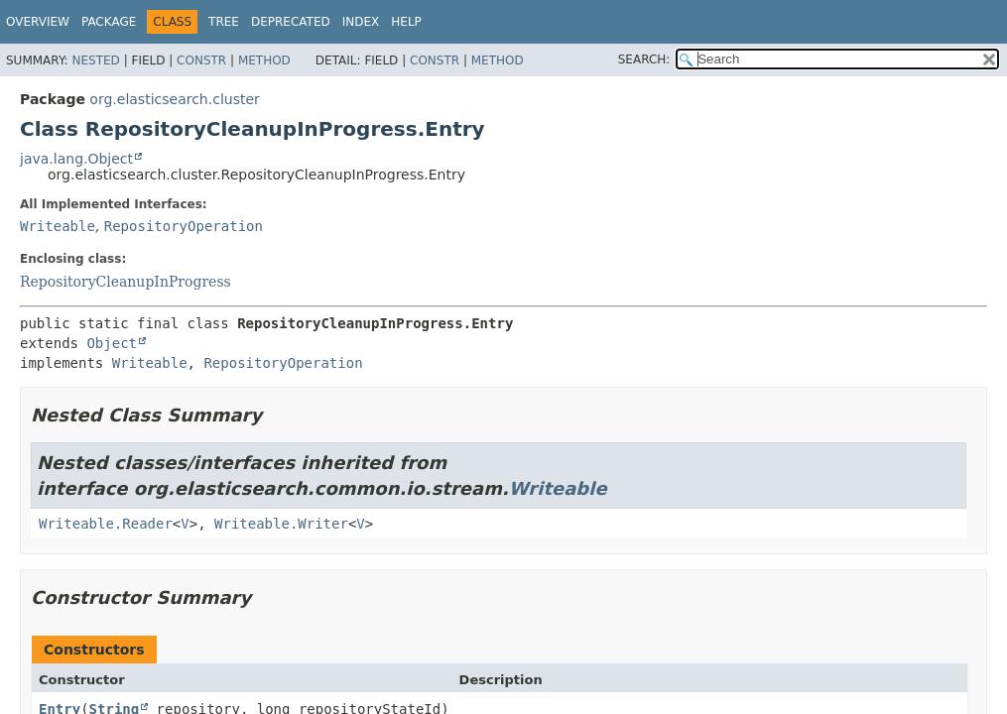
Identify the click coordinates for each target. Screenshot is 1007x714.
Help (406, 22)
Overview (37, 22)
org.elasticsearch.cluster (174, 99)
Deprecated (290, 22)
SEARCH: (644, 59)
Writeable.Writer (281, 524)
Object (111, 343)
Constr (201, 60)
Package (108, 22)
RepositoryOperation (183, 226)
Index (361, 22)
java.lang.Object (76, 159)
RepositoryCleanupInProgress (125, 282)
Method (264, 60)
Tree (223, 22)
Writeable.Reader (106, 524)
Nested (95, 60)
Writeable (57, 226)
